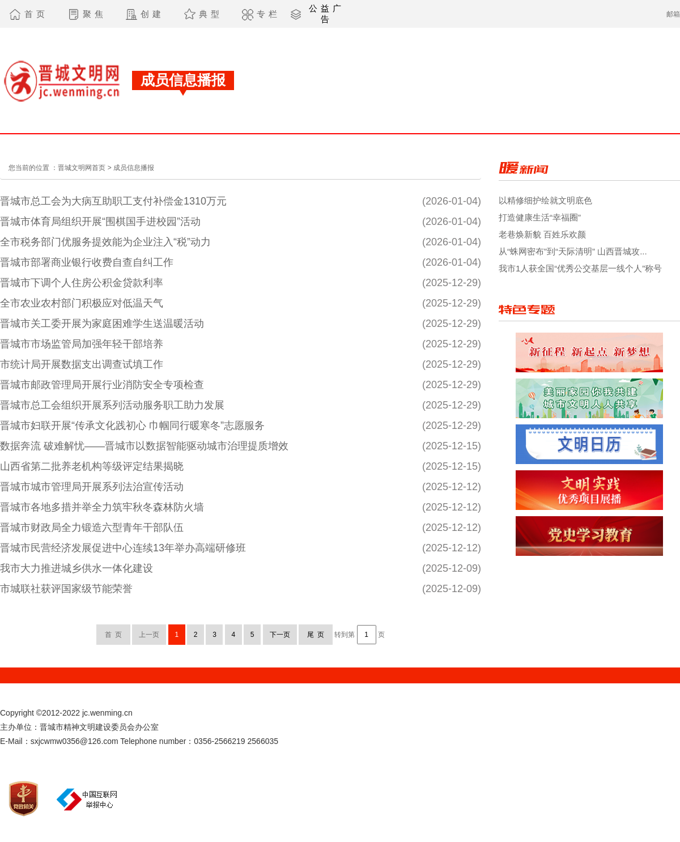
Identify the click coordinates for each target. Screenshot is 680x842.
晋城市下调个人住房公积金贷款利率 (81, 282)
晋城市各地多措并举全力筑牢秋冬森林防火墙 (102, 507)
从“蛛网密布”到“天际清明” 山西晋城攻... (573, 251)
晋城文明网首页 (81, 168)
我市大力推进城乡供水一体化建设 (76, 568)
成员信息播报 (133, 168)
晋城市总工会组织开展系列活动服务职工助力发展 (112, 405)
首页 (36, 14)
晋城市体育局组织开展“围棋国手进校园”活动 (100, 221)
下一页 (280, 635)
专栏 (268, 14)
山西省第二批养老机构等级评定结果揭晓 (92, 466)
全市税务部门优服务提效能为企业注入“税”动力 (105, 242)
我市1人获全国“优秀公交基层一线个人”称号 (580, 268)
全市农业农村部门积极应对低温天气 (81, 303)
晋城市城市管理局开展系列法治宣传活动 (92, 486)
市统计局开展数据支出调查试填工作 (81, 364)
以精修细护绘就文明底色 (545, 200)
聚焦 (95, 14)
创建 (152, 14)
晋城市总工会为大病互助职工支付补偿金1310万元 (113, 201)
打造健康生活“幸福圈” (540, 217)
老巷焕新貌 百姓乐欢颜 (542, 234)
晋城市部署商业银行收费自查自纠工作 (86, 262)
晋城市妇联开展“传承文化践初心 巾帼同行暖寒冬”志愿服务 (132, 425)
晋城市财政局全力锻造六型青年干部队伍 (92, 527)
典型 (211, 14)
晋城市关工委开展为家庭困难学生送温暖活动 (102, 323)
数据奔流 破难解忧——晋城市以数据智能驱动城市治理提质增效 (144, 446)
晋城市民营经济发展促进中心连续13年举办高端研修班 (123, 548)
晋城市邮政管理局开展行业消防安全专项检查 (102, 384)
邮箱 (673, 14)
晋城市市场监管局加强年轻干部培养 (81, 344)
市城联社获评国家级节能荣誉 (66, 588)
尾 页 (316, 635)
